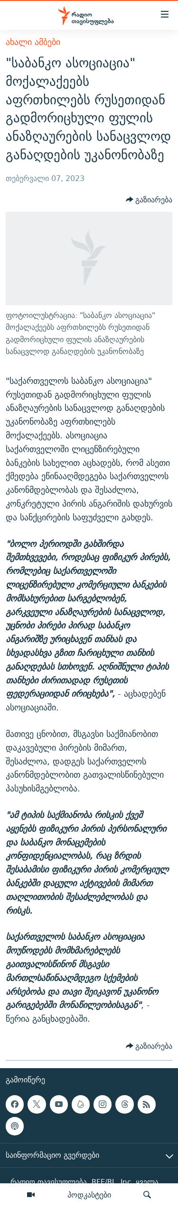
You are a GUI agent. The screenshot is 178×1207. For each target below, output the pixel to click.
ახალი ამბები (33, 42)
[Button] (149, 200)
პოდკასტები (89, 1194)
